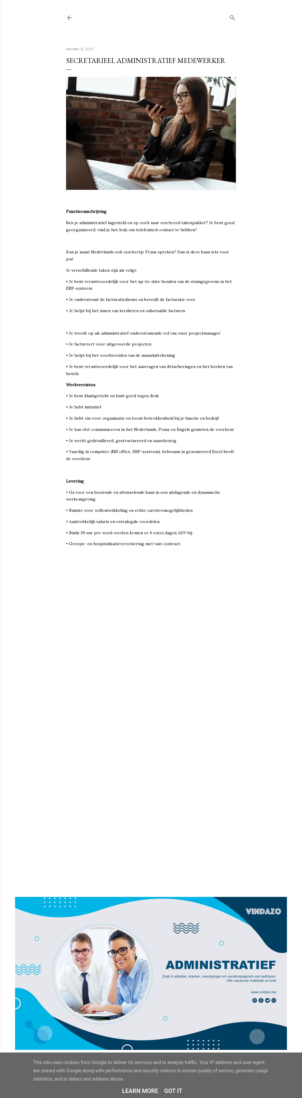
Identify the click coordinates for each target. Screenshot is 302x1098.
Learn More (140, 1090)
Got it (173, 1090)
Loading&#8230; (151, 699)
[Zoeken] (232, 16)
